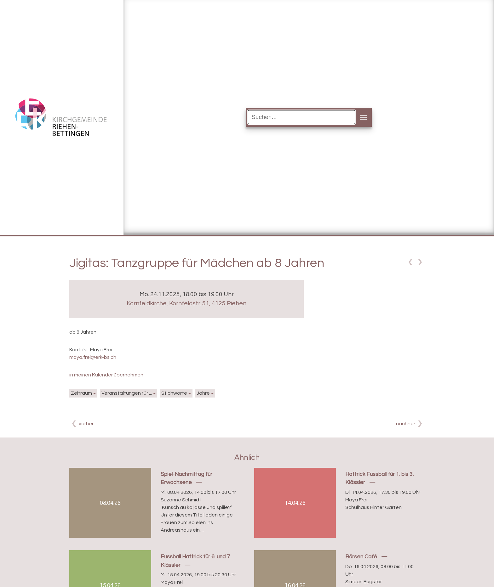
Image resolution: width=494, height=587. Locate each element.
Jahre (203, 393)
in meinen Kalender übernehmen (106, 374)
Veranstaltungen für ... (126, 393)
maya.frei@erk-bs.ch (92, 357)
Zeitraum (81, 393)
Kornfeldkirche (186, 303)
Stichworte (174, 393)
